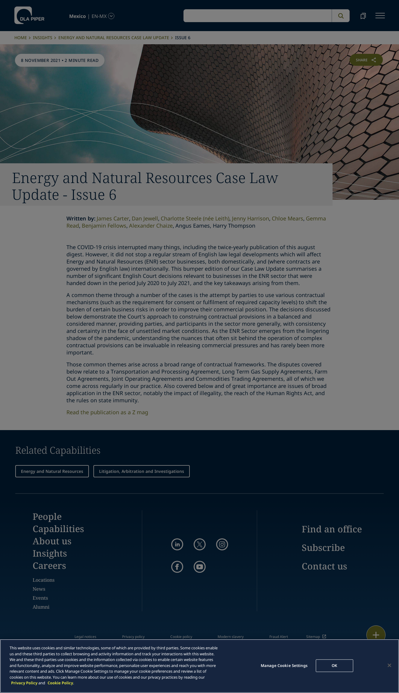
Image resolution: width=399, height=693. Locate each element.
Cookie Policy (60, 683)
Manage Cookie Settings (284, 665)
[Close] (389, 665)
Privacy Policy (24, 683)
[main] (199, 666)
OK (334, 665)
